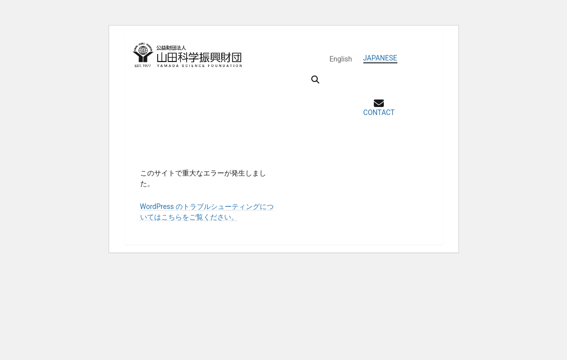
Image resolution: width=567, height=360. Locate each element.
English (340, 59)
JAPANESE (380, 58)
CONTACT (379, 112)
